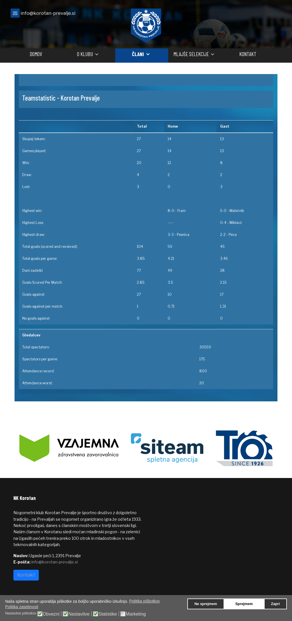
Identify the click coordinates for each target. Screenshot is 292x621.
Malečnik (237, 211)
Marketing (136, 614)
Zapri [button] (275, 604)
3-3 (171, 234)
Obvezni (51, 614)
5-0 (223, 211)
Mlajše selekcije (191, 54)
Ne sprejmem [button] (205, 604)
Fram (181, 211)
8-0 (171, 211)
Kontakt (247, 54)
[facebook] (271, 15)
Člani (138, 54)
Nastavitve (79, 614)
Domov (36, 54)
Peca (233, 234)
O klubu (85, 54)
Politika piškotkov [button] (144, 601)
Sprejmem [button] (244, 604)
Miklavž (236, 222)
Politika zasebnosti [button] (21, 606)
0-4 (223, 222)
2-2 (223, 234)
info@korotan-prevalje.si (48, 13)
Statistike (107, 614)
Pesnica (183, 234)
